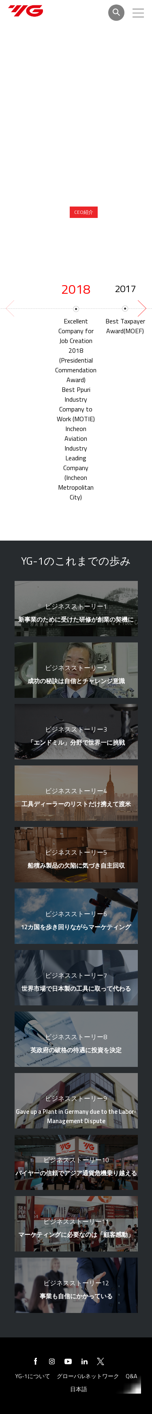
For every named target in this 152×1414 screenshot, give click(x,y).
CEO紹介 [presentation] (83, 212)
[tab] (84, 212)
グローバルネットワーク (88, 1376)
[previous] (11, 308)
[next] (141, 308)
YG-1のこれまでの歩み (114, 230)
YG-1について (32, 1376)
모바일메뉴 (138, 13)
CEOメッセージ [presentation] (122, 212)
